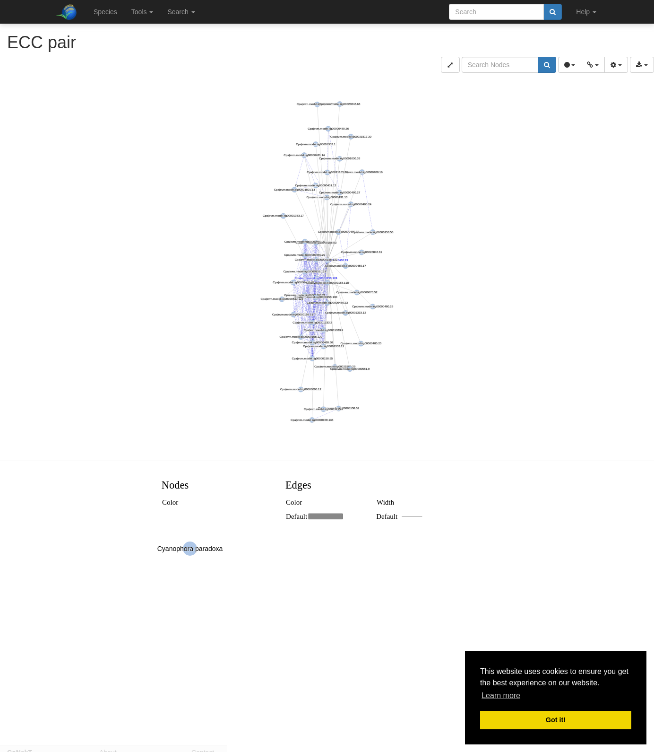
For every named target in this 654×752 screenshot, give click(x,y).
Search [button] (181, 12)
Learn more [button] (501, 695)
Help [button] (586, 12)
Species (105, 12)
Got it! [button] (556, 720)
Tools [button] (142, 12)
